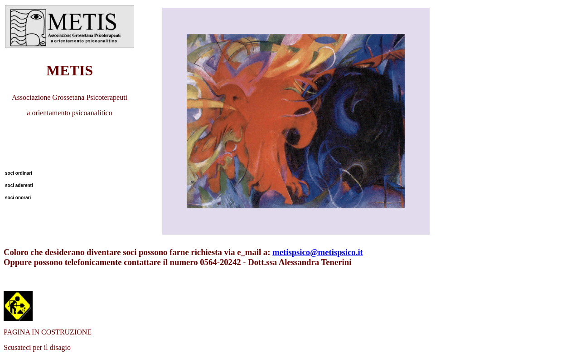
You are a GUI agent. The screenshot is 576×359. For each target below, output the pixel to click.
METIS (69, 70)
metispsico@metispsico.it (317, 252)
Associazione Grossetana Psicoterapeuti (69, 97)
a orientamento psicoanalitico (69, 113)
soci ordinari (18, 173)
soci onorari (18, 197)
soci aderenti (19, 185)
